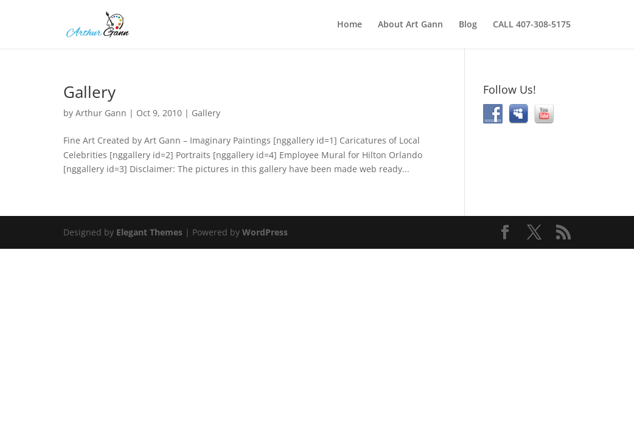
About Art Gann (410, 25)
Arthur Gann (101, 113)
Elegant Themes (149, 232)
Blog (468, 25)
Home (349, 25)
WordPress (265, 232)
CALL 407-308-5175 (532, 25)
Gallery (89, 92)
